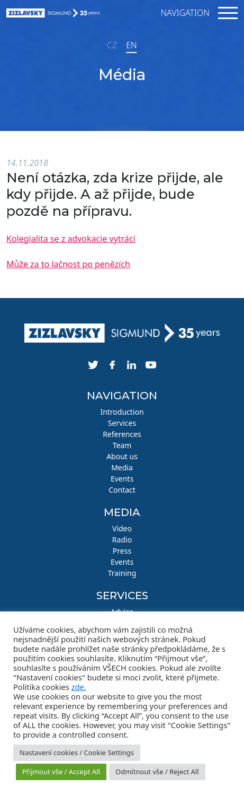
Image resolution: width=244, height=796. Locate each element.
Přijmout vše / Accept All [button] (61, 771)
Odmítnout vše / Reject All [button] (157, 771)
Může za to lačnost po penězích (68, 264)
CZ (112, 45)
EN (131, 45)
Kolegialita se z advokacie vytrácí (70, 238)
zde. (78, 686)
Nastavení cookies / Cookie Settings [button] (77, 752)
